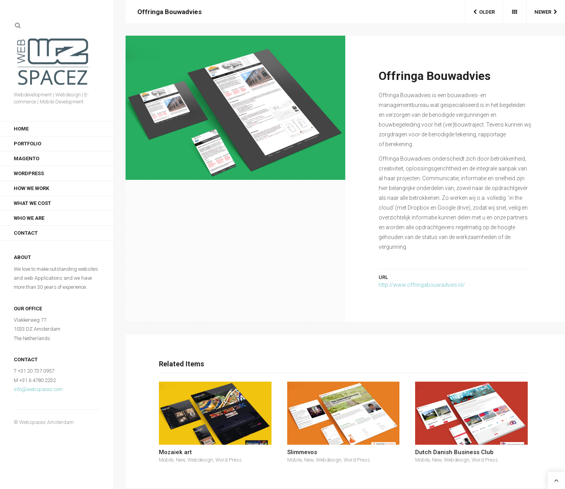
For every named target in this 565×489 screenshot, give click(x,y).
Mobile (166, 460)
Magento (26, 158)
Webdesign (200, 460)
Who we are (29, 218)
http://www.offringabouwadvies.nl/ (422, 285)
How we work (31, 188)
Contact (26, 233)
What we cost (32, 203)
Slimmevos (302, 452)
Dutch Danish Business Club (454, 452)
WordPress (29, 173)
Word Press (228, 460)
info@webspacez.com (38, 389)
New (180, 460)
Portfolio (27, 144)
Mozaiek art (175, 452)
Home (21, 129)
